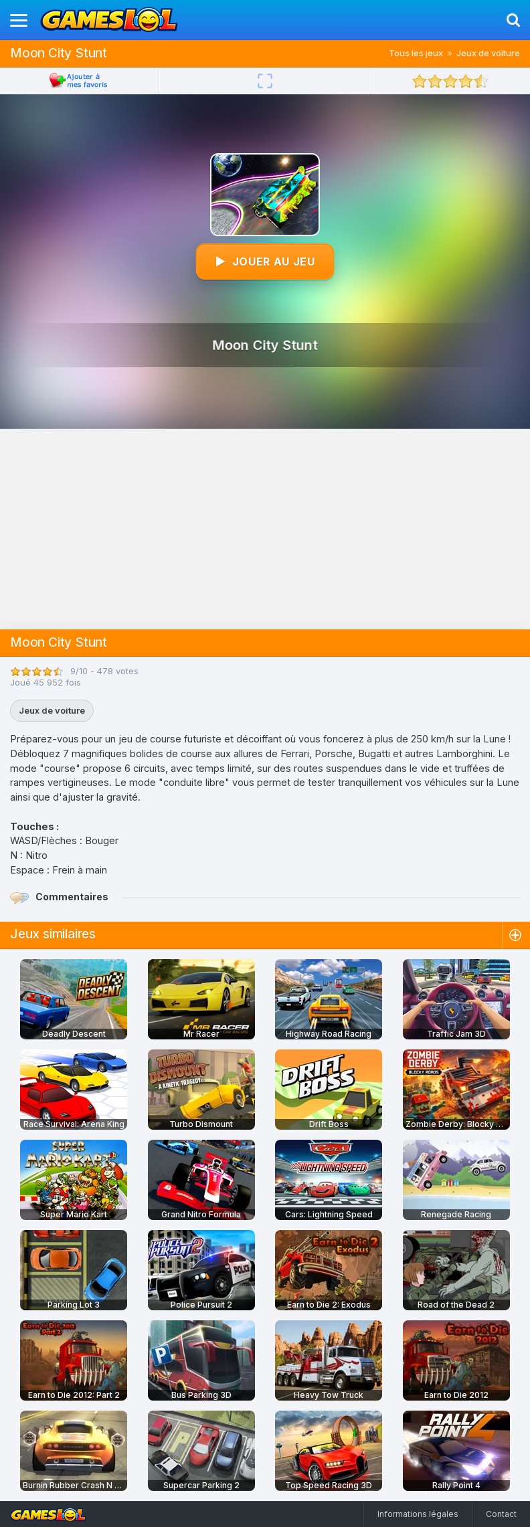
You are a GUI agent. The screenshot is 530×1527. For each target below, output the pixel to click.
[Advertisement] (265, 529)
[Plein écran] (265, 81)
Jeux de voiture (488, 52)
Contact (501, 1514)
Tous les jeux (416, 52)
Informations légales (417, 1514)
